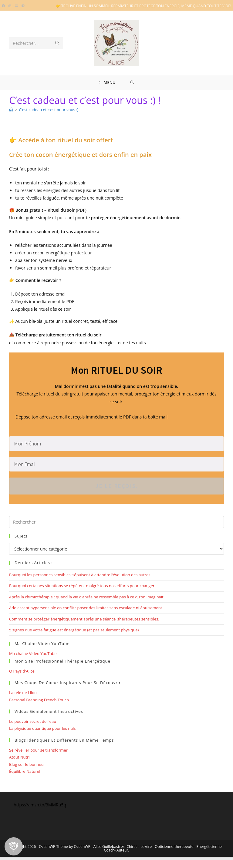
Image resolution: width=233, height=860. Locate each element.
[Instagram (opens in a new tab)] (10, 6)
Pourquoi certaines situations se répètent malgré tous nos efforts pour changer (81, 589)
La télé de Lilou (23, 696)
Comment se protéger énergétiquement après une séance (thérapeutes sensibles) (84, 622)
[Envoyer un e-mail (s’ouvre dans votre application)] (16, 6)
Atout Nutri (19, 760)
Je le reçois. (116, 489)
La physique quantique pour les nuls (42, 732)
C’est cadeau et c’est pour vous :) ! (49, 113)
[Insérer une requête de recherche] (116, 526)
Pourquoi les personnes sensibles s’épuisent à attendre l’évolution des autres (79, 578)
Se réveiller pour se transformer (38, 753)
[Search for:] (132, 84)
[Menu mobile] (107, 84)
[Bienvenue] (11, 113)
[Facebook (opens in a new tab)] (4, 6)
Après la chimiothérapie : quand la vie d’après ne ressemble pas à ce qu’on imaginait (86, 600)
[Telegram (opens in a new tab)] (23, 6)
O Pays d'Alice (22, 674)
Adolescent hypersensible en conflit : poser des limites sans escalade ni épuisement (85, 611)
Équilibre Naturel (24, 774)
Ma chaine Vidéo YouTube (33, 657)
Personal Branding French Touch (39, 703)
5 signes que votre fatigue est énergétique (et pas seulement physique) (74, 633)
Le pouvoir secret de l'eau (32, 725)
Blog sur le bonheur (27, 767)
